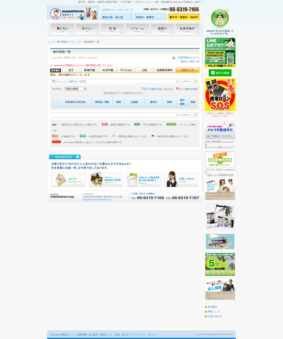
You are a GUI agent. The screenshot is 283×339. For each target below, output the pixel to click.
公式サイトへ (109, 9)
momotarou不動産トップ (62, 334)
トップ (50, 41)
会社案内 (212, 306)
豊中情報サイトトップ (68, 41)
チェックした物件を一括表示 (71, 81)
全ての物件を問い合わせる (157, 89)
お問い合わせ (215, 316)
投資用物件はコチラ (188, 57)
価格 (118, 102)
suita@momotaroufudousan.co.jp (97, 199)
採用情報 (81, 334)
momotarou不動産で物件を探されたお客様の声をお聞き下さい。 (219, 196)
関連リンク (214, 311)
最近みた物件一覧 (190, 61)
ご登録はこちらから (220, 136)
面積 (169, 102)
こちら (94, 57)
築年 (182, 100)
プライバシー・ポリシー (144, 334)
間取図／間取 (102, 102)
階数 (182, 104)
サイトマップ (126, 9)
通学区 (153, 102)
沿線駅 (134, 102)
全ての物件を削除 (186, 89)
